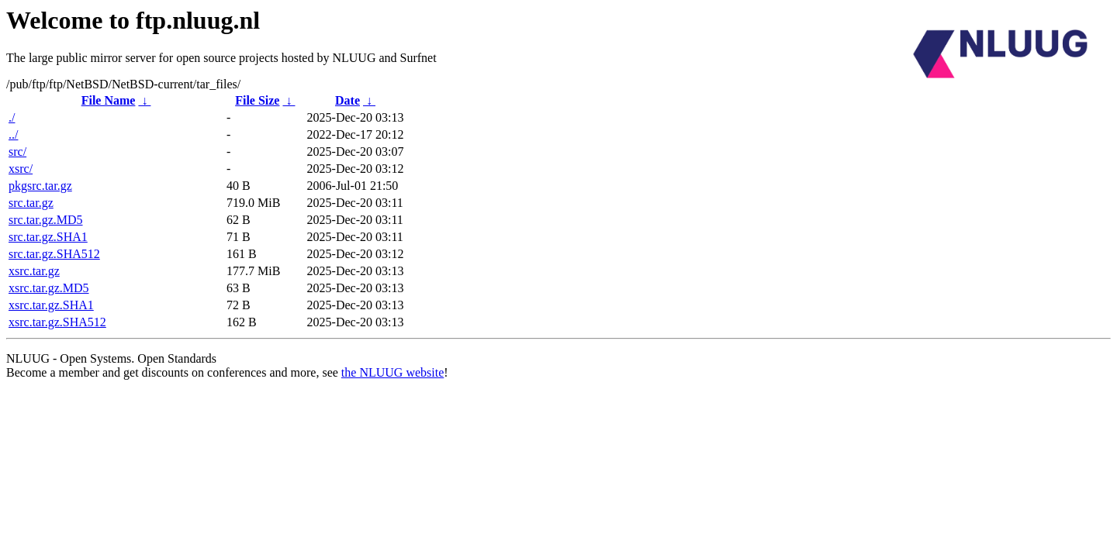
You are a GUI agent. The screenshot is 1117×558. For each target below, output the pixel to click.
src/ (17, 151)
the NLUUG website (392, 372)
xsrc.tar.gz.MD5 (49, 287)
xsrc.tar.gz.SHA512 (57, 322)
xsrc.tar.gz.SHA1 (51, 305)
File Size (257, 100)
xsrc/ (21, 168)
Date (347, 100)
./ (12, 117)
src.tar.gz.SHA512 (54, 253)
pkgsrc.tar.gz (40, 185)
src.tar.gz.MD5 (46, 219)
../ (13, 134)
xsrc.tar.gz (34, 270)
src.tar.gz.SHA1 (48, 236)
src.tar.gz (31, 202)
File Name (108, 100)
